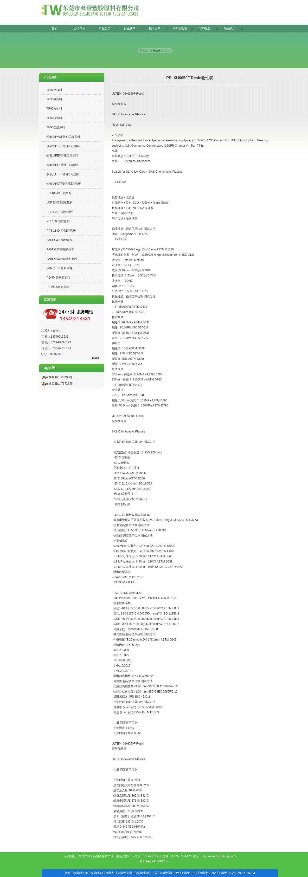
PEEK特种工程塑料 (58, 193)
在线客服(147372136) (57, 383)
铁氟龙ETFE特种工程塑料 (63, 174)
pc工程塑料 (107, 873)
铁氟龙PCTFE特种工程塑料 (64, 183)
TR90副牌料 (54, 99)
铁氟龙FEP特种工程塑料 (62, 155)
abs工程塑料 (91, 873)
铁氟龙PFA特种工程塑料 (62, 165)
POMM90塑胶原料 (58, 277)
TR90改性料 (54, 108)
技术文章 (154, 28)
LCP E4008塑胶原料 (59, 202)
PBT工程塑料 (200, 873)
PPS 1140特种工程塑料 (61, 230)
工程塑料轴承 (124, 873)
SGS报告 (205, 28)
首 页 (54, 28)
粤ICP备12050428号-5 (154, 861)
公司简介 (79, 28)
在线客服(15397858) (56, 377)
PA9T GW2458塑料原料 (61, 259)
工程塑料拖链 (142, 873)
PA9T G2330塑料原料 (60, 249)
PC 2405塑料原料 (57, 287)
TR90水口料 (54, 90)
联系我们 (230, 28)
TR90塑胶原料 (55, 127)
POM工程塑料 (182, 873)
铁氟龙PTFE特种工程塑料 (63, 146)
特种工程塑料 (73, 873)
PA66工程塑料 (219, 873)
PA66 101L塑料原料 (59, 268)
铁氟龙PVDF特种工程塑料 (63, 136)
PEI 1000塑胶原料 (58, 221)
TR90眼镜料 (54, 118)
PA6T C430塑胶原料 (59, 240)
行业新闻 (129, 28)
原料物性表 (180, 28)
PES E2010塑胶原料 (59, 212)
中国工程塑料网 (162, 873)
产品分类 (104, 28)
